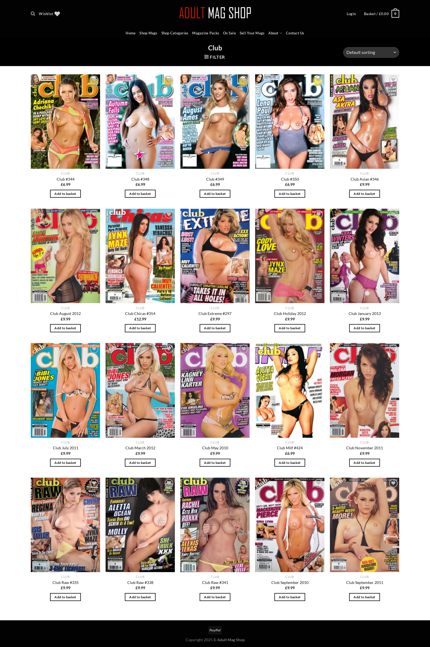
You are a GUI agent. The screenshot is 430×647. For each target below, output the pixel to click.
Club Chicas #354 (140, 313)
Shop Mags (148, 33)
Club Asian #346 (365, 179)
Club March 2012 (140, 447)
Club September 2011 (364, 582)
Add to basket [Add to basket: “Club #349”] (215, 193)
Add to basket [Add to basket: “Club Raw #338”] (140, 597)
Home (131, 33)
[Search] (33, 14)
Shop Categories (175, 33)
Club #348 (140, 179)
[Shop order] (371, 52)
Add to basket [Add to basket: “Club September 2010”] (290, 597)
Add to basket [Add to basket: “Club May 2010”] (215, 462)
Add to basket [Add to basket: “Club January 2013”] (365, 328)
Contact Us (295, 33)
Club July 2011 (65, 447)
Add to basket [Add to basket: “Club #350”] (290, 193)
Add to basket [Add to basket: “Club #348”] (140, 193)
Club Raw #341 (215, 582)
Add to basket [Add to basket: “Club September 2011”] (365, 597)
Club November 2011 (364, 447)
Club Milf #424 (290, 447)
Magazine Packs (205, 33)
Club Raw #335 (66, 582)
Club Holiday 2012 (290, 313)
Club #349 (215, 179)
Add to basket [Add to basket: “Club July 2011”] (65, 462)
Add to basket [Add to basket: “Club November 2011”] (365, 462)
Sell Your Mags (252, 33)
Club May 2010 (215, 447)
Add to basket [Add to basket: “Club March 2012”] (140, 462)
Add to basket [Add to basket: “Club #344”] (65, 193)
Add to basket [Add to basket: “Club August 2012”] (65, 328)
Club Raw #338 (140, 582)
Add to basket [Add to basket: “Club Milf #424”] (290, 462)
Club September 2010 (289, 582)
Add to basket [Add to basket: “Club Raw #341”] (215, 597)
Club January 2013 (365, 313)
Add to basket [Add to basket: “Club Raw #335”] (65, 597)
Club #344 (66, 179)
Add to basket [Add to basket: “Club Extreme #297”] (215, 328)
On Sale (229, 33)
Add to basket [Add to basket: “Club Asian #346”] (365, 193)
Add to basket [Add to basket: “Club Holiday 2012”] (290, 328)
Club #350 (290, 179)
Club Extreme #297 (215, 313)
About (275, 33)
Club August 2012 (65, 313)
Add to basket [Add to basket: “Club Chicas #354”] (140, 328)
